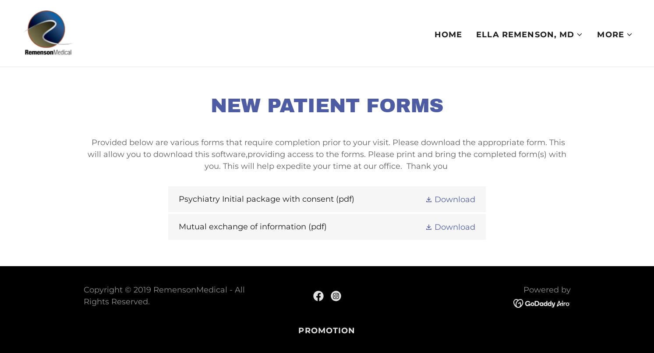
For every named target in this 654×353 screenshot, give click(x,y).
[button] (529, 34)
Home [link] (449, 34)
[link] (48, 33)
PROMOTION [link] (326, 330)
